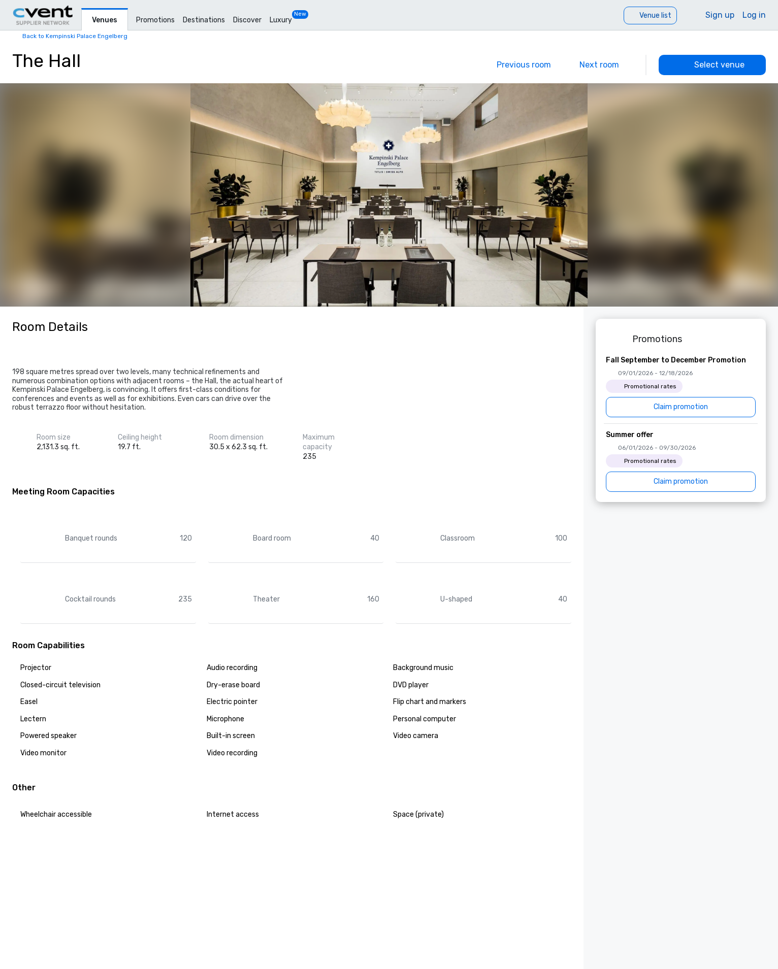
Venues (104, 20)
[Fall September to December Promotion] (681, 386)
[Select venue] (712, 65)
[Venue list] (650, 15)
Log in (754, 15)
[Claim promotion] (681, 407)
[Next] (606, 65)
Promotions (155, 20)
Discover (247, 20)
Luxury (281, 20)
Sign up (719, 15)
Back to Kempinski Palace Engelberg (74, 36)
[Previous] (516, 65)
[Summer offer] (681, 461)
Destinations (204, 20)
